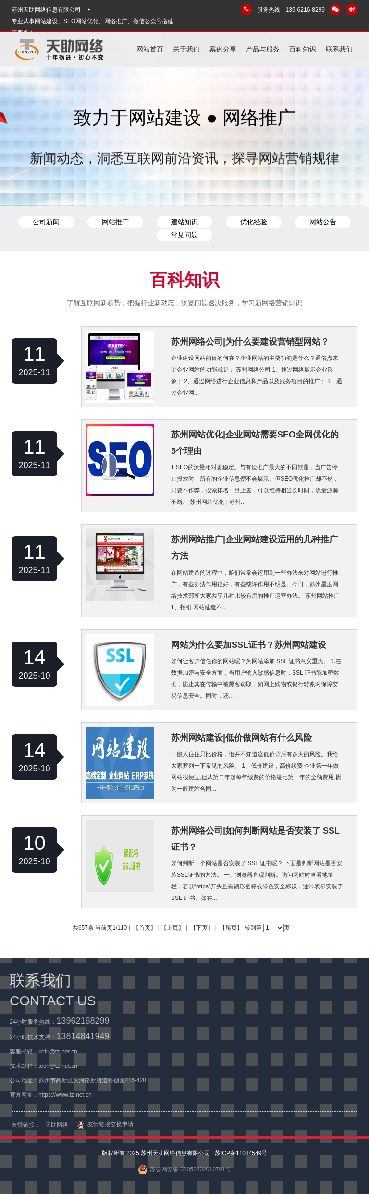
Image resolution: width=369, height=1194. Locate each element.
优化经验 (253, 222)
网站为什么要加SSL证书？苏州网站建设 (248, 645)
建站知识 (184, 222)
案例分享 (222, 49)
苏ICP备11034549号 (240, 1153)
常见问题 (184, 235)
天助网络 (56, 1128)
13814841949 (79, 1036)
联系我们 (339, 49)
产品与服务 (263, 49)
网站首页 (149, 49)
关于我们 (186, 49)
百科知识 (302, 49)
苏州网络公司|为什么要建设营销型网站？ (250, 342)
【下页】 (201, 927)
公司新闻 (46, 222)
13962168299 (79, 1021)
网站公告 (322, 222)
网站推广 (115, 222)
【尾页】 (231, 927)
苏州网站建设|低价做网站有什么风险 (241, 738)
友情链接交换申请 (103, 1127)
